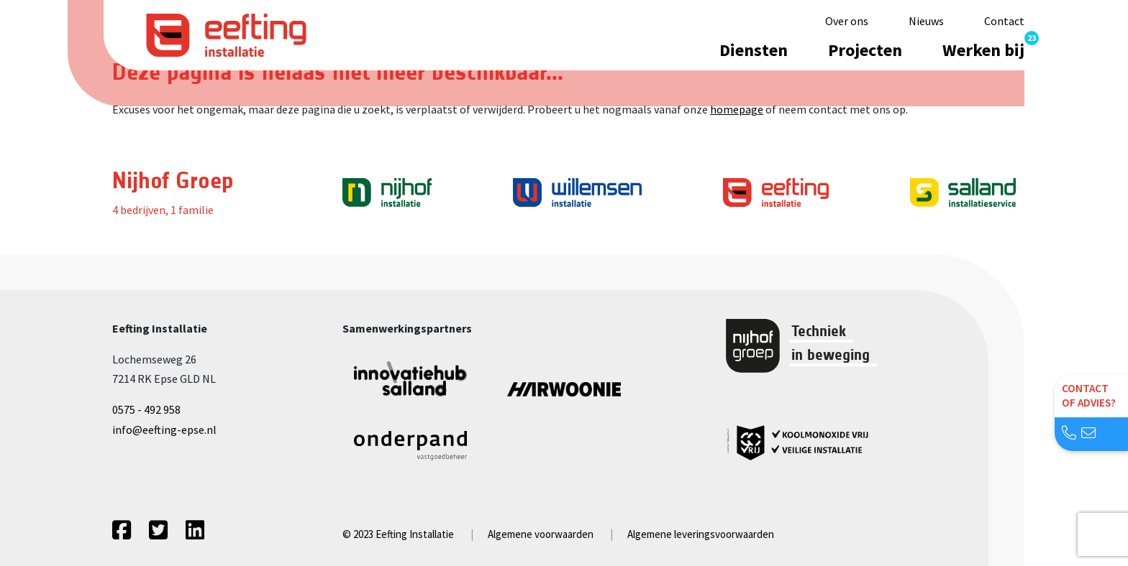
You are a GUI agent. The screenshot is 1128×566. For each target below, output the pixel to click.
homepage (736, 109)
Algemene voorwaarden (540, 534)
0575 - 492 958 (146, 409)
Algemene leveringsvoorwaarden (700, 534)
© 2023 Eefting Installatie (398, 534)
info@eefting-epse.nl (164, 429)
